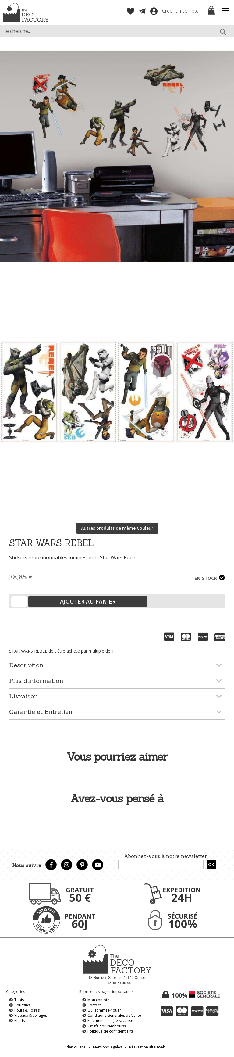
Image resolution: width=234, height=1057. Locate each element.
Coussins (22, 1005)
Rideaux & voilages (30, 1015)
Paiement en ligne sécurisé (110, 1020)
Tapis (19, 999)
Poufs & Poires (27, 1010)
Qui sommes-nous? (104, 1010)
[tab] (117, 665)
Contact (94, 1005)
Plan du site (76, 1047)
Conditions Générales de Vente (114, 1015)
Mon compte (98, 999)
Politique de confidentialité (110, 1031)
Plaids (19, 1020)
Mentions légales (107, 1047)
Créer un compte (180, 10)
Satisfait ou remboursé (107, 1026)
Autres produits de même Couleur (117, 528)
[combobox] (117, 31)
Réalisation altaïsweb (147, 1047)
